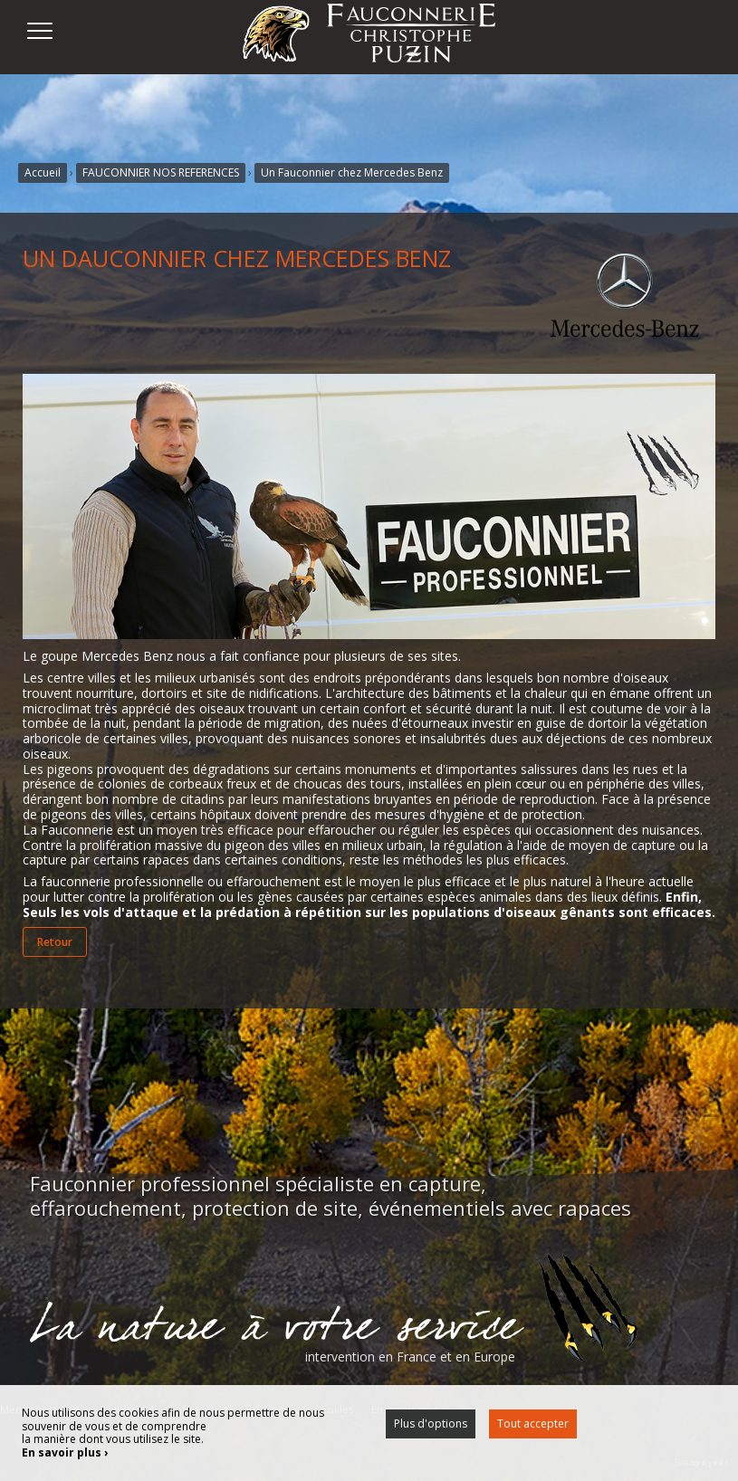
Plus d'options (430, 1423)
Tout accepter (533, 1423)
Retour (54, 942)
